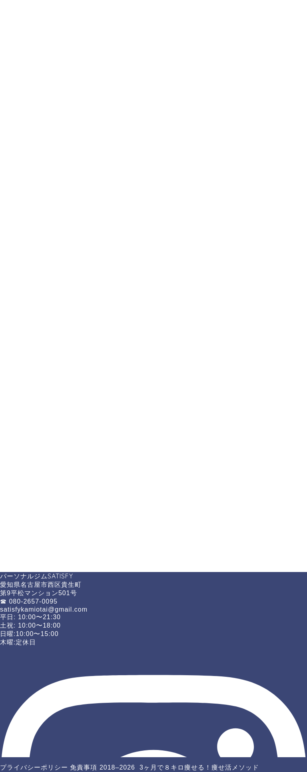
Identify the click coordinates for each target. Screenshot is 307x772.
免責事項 (83, 767)
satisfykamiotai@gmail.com (44, 609)
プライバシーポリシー (34, 767)
